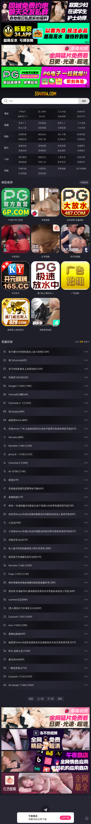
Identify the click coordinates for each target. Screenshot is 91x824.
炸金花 (42, 116)
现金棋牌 (62, 116)
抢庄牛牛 (81, 116)
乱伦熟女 (62, 139)
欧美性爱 (81, 134)
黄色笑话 (62, 162)
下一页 (50, 698)
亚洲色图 (42, 145)
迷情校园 (22, 162)
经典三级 (42, 139)
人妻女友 (62, 157)
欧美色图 (62, 145)
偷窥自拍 (22, 145)
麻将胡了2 (22, 116)
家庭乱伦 (42, 157)
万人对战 (62, 111)
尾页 (60, 698)
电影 (6, 136)
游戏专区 (81, 111)
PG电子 (22, 111)
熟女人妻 (22, 127)
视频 (6, 125)
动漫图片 (81, 145)
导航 (6, 170)
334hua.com (45, 94)
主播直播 (62, 127)
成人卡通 (62, 134)
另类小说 (42, 162)
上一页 (41, 698)
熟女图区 (62, 150)
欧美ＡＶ (62, 123)
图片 (6, 147)
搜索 (84, 101)
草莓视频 (62, 168)
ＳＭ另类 (81, 127)
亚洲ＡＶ (22, 123)
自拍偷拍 (42, 123)
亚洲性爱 (22, 134)
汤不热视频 (81, 168)
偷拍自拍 (42, 134)
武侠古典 (81, 157)
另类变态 (81, 139)
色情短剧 (42, 173)
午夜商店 (42, 168)
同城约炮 (22, 168)
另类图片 (81, 150)
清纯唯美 (42, 150)
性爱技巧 (81, 162)
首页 (31, 698)
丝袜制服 (42, 127)
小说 (6, 159)
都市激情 (22, 157)
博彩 (6, 113)
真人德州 (42, 111)
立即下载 (65, 817)
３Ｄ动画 (81, 123)
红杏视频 (22, 173)
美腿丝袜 (22, 150)
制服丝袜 (22, 139)
